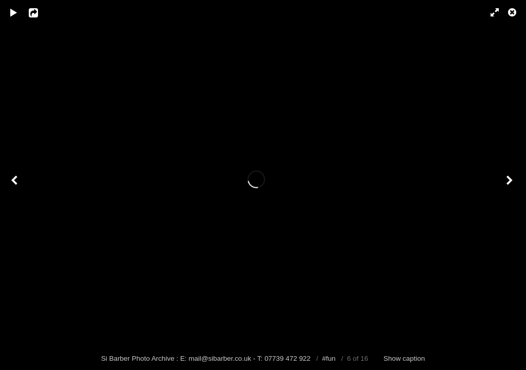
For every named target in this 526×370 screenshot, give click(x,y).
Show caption (404, 358)
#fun (328, 358)
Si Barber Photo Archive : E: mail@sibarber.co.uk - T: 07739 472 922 (207, 358)
